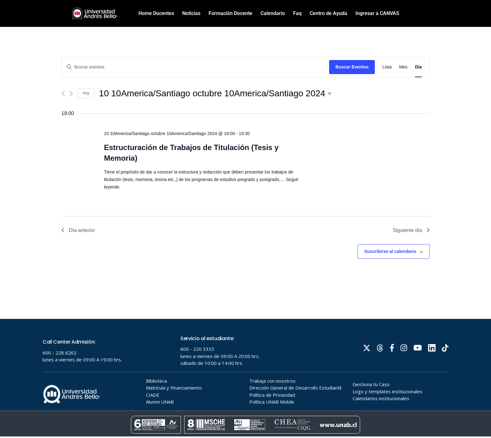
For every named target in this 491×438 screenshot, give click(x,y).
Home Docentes (156, 13)
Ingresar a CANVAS (377, 13)
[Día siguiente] (71, 94)
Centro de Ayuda (328, 13)
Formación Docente (230, 13)
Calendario (273, 13)
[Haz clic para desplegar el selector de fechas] (215, 93)
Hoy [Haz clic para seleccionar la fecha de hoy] (86, 93)
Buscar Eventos (352, 66)
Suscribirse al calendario (390, 251)
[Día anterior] (63, 94)
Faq (297, 13)
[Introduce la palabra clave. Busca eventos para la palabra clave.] (195, 67)
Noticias (191, 13)
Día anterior (78, 230)
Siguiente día (411, 230)
